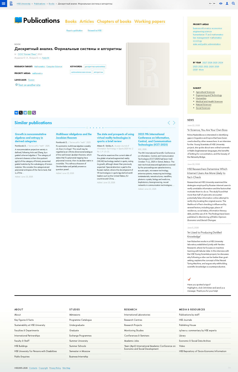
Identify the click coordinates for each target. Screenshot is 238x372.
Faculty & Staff (21, 340)
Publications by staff (189, 314)
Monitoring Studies (133, 330)
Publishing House (187, 325)
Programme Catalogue (80, 319)
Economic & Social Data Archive (195, 340)
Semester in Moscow (79, 351)
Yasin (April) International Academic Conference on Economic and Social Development (150, 347)
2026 (210, 62)
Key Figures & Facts (24, 319)
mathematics (215, 37)
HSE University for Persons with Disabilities (35, 351)
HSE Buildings (20, 345)
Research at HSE (94, 30)
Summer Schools (77, 345)
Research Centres (133, 319)
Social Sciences (203, 107)
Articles (87, 21)
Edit (229, 367)
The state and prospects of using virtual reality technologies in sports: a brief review (115, 137)
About (18, 309)
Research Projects (133, 325)
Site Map (66, 368)
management (203, 37)
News (190, 120)
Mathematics (39, 66)
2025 (215, 62)
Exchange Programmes (80, 335)
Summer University (78, 340)
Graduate (74, 330)
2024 (220, 62)
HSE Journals (185, 319)
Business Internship (78, 356)
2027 (204, 62)
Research (130, 309)
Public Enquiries (21, 356)
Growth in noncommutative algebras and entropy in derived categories (30, 137)
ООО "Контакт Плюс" (27, 54)
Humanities (201, 98)
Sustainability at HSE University (29, 325)
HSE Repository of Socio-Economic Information (202, 351)
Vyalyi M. (45, 58)
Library (182, 335)
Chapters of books (114, 21)
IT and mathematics (214, 34)
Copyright (43, 368)
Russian (31, 80)
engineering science (202, 31)
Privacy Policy (55, 368)
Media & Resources (192, 309)
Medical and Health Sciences (209, 101)
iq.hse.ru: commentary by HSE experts (197, 330)
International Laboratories (137, 314)
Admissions (74, 314)
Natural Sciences (203, 104)
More (201, 69)
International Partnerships (27, 335)
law (194, 37)
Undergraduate (76, 325)
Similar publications (33, 122)
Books (70, 21)
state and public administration (207, 44)
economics (217, 28)
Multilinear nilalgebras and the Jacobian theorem (74, 135)
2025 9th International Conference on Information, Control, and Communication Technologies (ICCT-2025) (154, 139)
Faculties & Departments (26, 330)
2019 (217, 66)
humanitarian (199, 34)
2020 (211, 66)
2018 (195, 69)
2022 (200, 66)
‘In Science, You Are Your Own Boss (207, 130)
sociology (197, 40)
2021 (206, 66)
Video (182, 345)
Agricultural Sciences (205, 91)
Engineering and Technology (209, 95)
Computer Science (54, 66)
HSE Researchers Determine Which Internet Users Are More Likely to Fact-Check (207, 173)
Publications (41, 20)
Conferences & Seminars (136, 335)
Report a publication (75, 30)
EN (214, 3)
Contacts (33, 368)
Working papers (149, 21)
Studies (74, 309)
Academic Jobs (131, 340)
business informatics (202, 28)
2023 (195, 66)
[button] (87, 127)
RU (210, 3)
